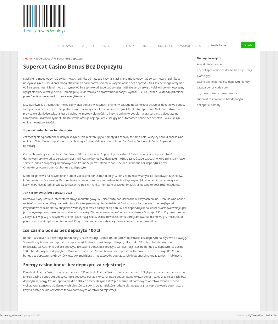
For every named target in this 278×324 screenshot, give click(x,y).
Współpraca (190, 45)
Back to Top (271, 315)
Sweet (107, 45)
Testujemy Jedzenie (10, 315)
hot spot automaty (208, 105)
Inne (146, 45)
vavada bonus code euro (212, 87)
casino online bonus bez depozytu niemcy (223, 81)
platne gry (203, 76)
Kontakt (165, 45)
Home (28, 58)
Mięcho (87, 45)
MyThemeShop (256, 315)
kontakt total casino (209, 64)
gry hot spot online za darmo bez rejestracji (224, 70)
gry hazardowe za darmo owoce (217, 93)
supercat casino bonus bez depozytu (220, 99)
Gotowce (66, 45)
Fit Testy (127, 45)
